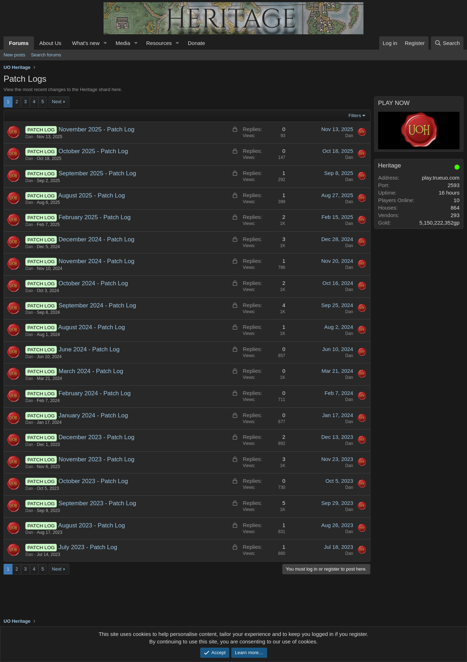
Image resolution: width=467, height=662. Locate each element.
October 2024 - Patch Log (93, 283)
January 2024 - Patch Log (93, 415)
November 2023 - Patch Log (97, 459)
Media (123, 43)
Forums (19, 43)
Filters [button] (354, 115)
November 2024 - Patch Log (97, 261)
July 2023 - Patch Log (88, 547)
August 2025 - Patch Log (91, 195)
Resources (159, 43)
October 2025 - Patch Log (93, 151)
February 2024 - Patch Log (95, 393)
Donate (196, 43)
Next (56, 101)
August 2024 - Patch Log (91, 327)
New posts (14, 54)
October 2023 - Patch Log (93, 481)
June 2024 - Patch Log (89, 349)
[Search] (447, 43)
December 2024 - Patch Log (97, 239)
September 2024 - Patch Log (97, 305)
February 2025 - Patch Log (95, 217)
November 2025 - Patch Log (97, 129)
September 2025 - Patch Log (97, 173)
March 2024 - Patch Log (91, 371)
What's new (86, 43)
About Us (50, 43)
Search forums (46, 54)
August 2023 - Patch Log (91, 525)
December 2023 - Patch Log (97, 437)
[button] (105, 43)
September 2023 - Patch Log (97, 503)
